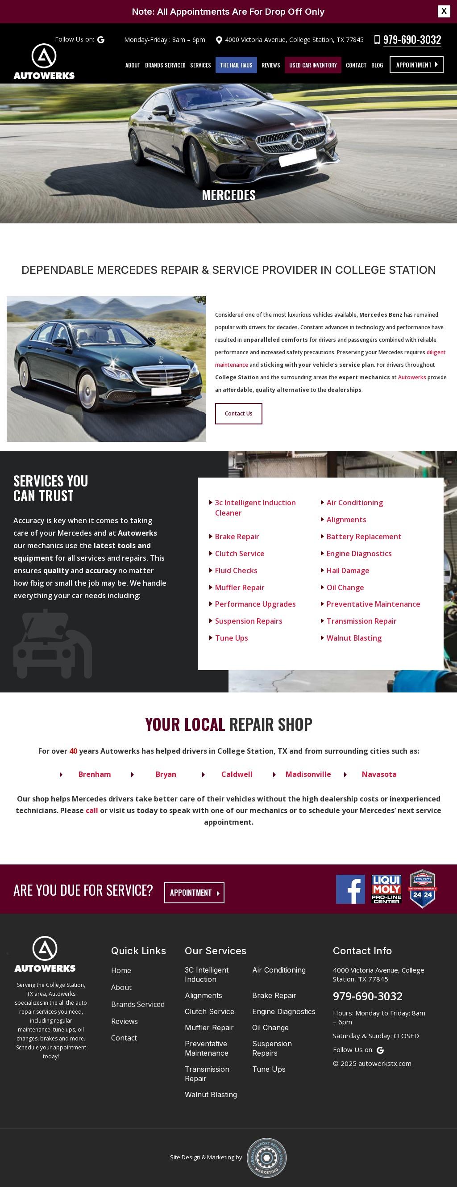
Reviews (272, 65)
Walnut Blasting (354, 638)
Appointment (413, 65)
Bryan (166, 774)
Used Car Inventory (314, 65)
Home (121, 970)
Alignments (346, 519)
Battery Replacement (364, 536)
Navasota (379, 774)
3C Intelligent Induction (206, 974)
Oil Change (345, 587)
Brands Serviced (166, 65)
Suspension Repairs (249, 621)
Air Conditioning (355, 503)
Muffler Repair (240, 587)
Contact (357, 65)
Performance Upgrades (255, 604)
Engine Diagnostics (359, 553)
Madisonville (308, 774)
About (134, 65)
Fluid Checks (236, 570)
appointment (191, 892)
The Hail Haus (237, 65)
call (92, 810)
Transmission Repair (362, 621)
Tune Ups (231, 638)
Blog (378, 65)
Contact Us (239, 413)
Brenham (95, 774)
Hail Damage (348, 570)
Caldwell (237, 774)
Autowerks (412, 377)
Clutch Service (240, 553)
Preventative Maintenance (373, 604)
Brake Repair (237, 536)
